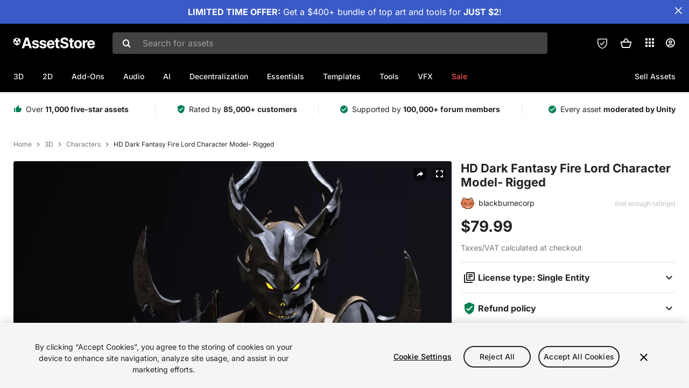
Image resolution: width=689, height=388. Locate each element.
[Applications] (649, 42)
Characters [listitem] (83, 144)
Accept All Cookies (579, 356)
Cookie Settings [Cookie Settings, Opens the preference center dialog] (422, 356)
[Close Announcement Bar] (678, 10)
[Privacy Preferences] (602, 43)
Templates (342, 76)
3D (18, 76)
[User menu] (670, 43)
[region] (344, 355)
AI (167, 76)
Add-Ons (88, 76)
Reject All (497, 356)
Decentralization (218, 76)
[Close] (643, 357)
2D (48, 76)
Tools (389, 76)
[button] (626, 43)
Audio (133, 76)
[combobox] (330, 43)
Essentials (285, 76)
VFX (425, 76)
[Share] (419, 174)
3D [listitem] (49, 144)
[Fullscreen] (439, 174)
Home (22, 144)
